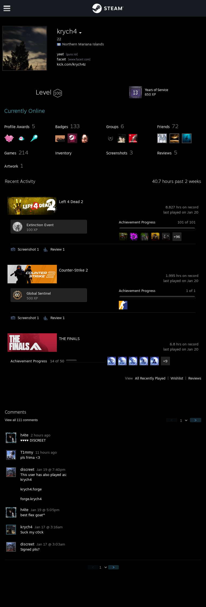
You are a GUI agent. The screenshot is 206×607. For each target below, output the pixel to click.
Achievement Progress (137, 222)
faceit (61, 59)
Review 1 (57, 249)
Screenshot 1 (28, 249)
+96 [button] (177, 236)
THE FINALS (69, 338)
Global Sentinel (39, 293)
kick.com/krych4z (71, 64)
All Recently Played (150, 378)
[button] (49, 92)
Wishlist (177, 378)
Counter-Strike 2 (73, 270)
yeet (60, 54)
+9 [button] (165, 361)
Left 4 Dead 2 (71, 201)
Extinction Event (40, 225)
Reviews (194, 378)
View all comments (21, 420)
